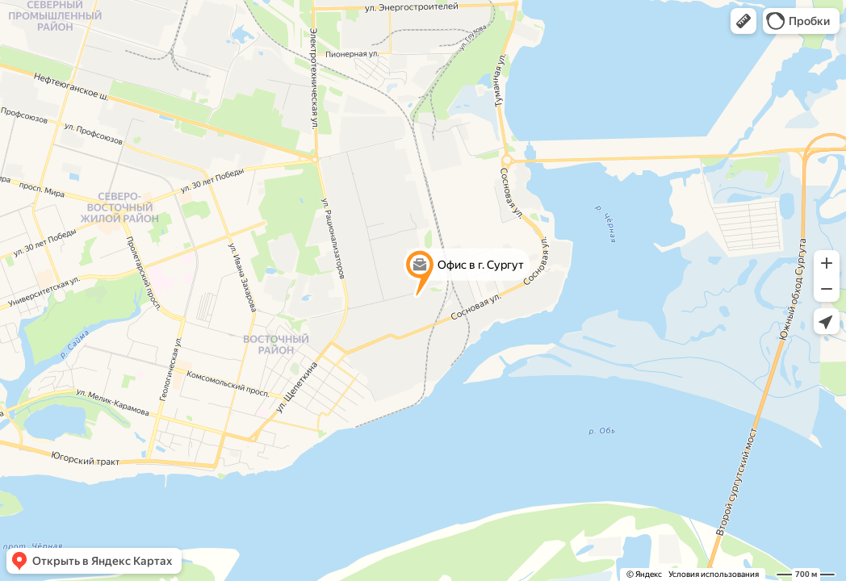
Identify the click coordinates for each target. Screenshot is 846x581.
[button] (743, 21)
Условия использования (713, 574)
